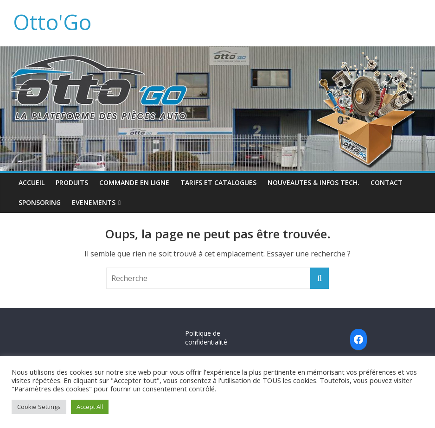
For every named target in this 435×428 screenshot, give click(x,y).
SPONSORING (40, 202)
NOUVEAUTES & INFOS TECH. (313, 182)
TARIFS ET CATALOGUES (218, 182)
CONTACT (387, 182)
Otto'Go (52, 21)
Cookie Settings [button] (39, 406)
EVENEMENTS (93, 202)
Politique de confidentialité (206, 338)
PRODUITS (72, 182)
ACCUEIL (32, 182)
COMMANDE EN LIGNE (134, 182)
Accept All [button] (90, 406)
